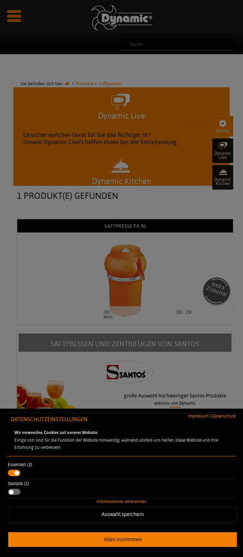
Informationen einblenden (121, 501)
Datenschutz (224, 416)
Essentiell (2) (20, 464)
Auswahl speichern (123, 514)
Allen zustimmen (123, 539)
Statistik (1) (18, 483)
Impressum (198, 416)
